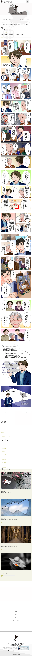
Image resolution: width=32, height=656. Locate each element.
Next (26, 412)
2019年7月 (4, 456)
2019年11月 (4, 448)
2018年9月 (4, 465)
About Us (16, 614)
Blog (2, 428)
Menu (16, 617)
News (2, 432)
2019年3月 (4, 462)
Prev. (5, 412)
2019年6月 (4, 459)
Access (16, 623)
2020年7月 (4, 446)
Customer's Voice (5, 436)
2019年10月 (4, 451)
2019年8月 (4, 454)
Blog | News (28, 16)
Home (25, 16)
